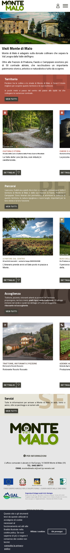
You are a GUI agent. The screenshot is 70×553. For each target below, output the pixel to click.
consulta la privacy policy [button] (13, 547)
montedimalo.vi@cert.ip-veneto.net (38, 468)
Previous (2, 27)
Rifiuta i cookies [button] (37, 531)
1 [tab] (33, 42)
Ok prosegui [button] (56, 531)
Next (68, 27)
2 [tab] (37, 42)
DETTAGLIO (9, 172)
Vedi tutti (11, 98)
